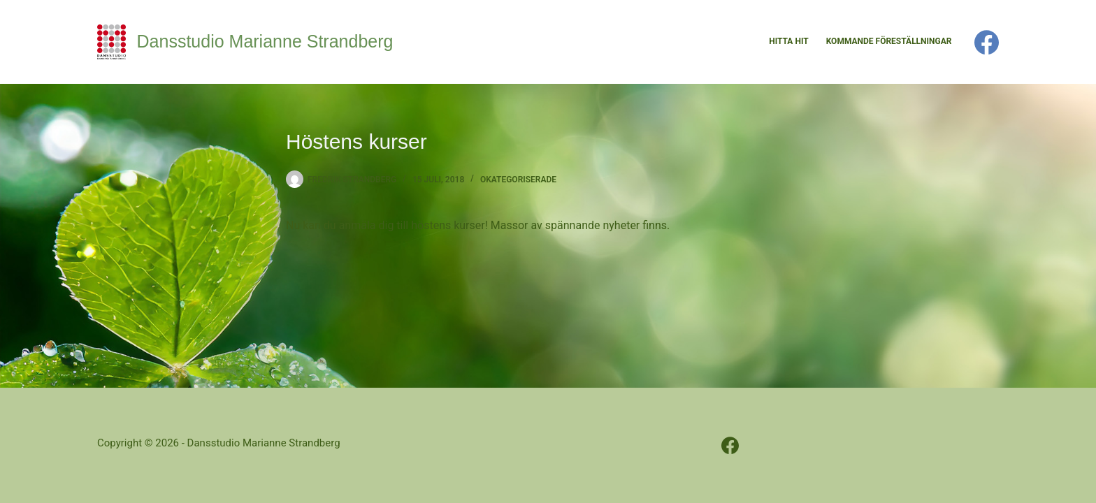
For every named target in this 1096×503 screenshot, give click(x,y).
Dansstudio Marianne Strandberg (265, 41)
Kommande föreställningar (889, 41)
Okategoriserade (518, 179)
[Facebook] (986, 42)
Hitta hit (788, 41)
